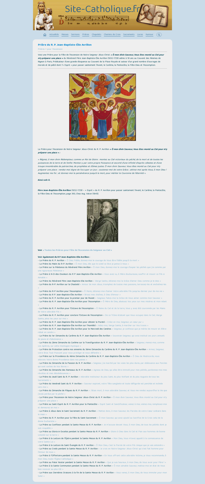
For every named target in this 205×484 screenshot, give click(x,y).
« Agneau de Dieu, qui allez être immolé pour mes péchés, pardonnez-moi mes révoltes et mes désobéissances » (102, 372)
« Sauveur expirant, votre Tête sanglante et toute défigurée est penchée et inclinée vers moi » (100, 385)
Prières (85, 35)
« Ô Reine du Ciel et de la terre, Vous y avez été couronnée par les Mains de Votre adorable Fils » (101, 310)
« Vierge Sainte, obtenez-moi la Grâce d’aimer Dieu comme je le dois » (127, 281)
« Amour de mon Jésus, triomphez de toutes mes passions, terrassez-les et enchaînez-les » (102, 286)
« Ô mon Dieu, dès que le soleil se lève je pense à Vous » (101, 264)
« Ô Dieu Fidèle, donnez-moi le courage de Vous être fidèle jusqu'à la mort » (102, 261)
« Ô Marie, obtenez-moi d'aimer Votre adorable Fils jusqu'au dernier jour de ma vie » (123, 291)
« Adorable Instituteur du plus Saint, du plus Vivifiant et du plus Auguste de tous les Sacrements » (98, 378)
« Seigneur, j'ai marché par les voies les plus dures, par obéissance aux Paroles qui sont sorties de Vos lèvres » (102, 365)
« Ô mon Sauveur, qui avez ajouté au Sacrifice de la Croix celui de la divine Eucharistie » (100, 420)
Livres (140, 35)
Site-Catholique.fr (102, 10)
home (45, 35)
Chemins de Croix (112, 35)
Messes (65, 35)
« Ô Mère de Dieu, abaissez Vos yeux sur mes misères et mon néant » (102, 303)
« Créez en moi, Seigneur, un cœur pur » (124, 322)
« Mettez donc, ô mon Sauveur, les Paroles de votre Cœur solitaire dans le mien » (102, 413)
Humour (149, 35)
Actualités (54, 35)
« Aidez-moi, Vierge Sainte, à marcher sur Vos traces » (122, 326)
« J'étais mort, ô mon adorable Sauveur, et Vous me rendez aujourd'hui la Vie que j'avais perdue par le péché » (102, 392)
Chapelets (96, 35)
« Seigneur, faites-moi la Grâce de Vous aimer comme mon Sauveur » (128, 298)
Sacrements (129, 35)
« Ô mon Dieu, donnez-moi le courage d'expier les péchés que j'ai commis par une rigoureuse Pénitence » (102, 269)
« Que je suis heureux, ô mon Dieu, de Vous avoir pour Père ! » (135, 463)
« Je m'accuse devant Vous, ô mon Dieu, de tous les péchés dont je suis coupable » (102, 426)
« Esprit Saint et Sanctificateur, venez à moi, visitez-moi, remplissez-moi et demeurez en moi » (102, 406)
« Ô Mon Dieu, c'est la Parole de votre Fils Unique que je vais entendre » (129, 445)
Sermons (75, 35)
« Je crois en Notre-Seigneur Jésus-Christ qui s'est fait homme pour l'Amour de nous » (101, 450)
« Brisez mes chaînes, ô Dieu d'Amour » (102, 295)
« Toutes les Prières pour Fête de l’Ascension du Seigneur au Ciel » (77, 250)
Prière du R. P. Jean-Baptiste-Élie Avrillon (65, 45)
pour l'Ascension (54, 49)
